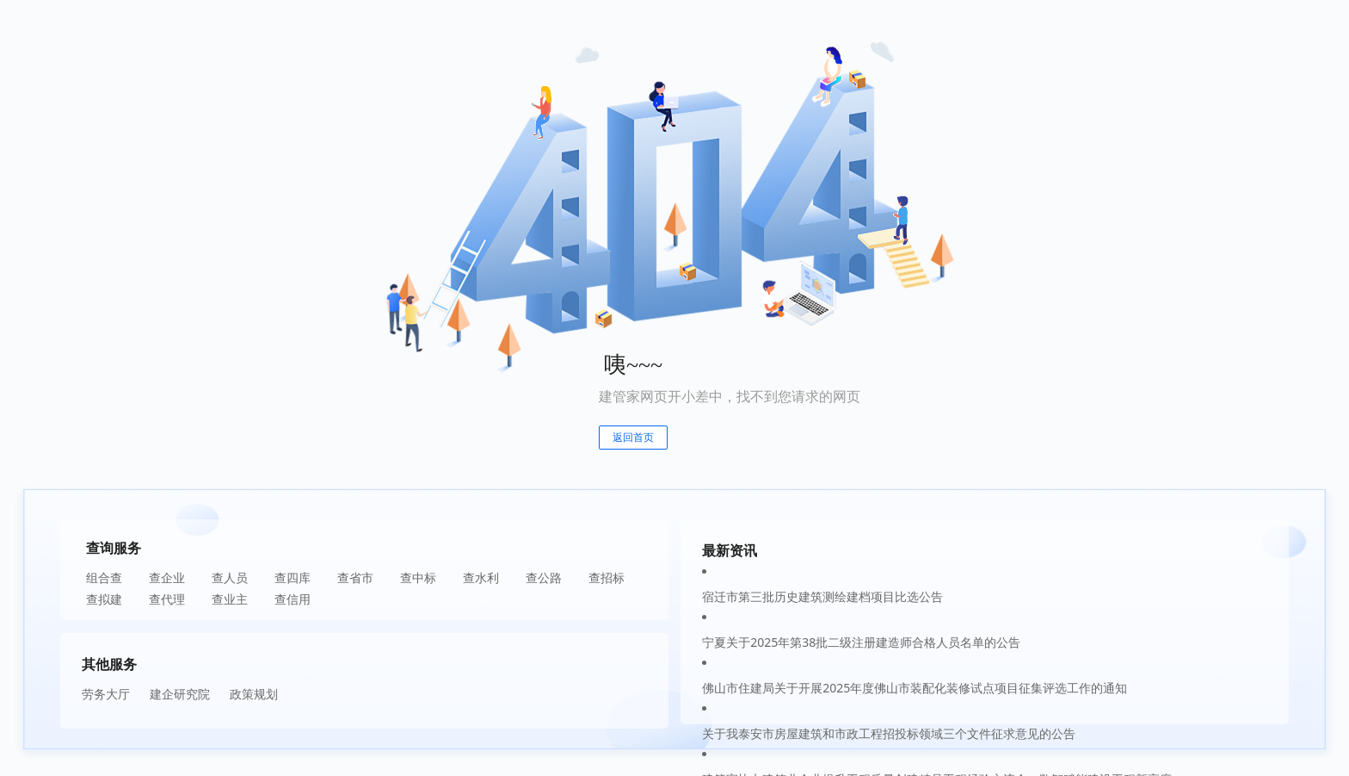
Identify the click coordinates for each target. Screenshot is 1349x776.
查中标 (418, 577)
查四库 (292, 577)
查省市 (355, 577)
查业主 (230, 599)
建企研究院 (180, 694)
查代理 (167, 599)
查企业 (167, 577)
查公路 (544, 577)
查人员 (230, 577)
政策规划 (254, 694)
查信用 (292, 599)
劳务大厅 (106, 694)
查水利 (481, 577)
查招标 (606, 577)
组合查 (104, 577)
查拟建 (104, 599)
